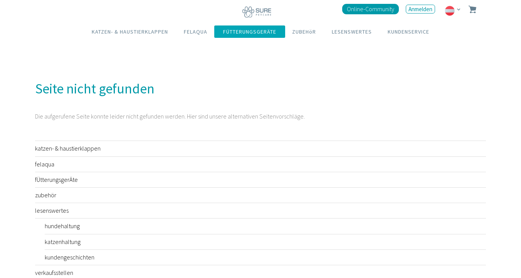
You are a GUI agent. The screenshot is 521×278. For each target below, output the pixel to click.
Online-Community (370, 9)
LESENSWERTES (352, 31)
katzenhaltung (63, 242)
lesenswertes (52, 210)
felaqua (44, 164)
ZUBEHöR (304, 31)
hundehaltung (62, 226)
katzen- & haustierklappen (68, 148)
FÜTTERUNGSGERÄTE (249, 31)
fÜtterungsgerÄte (56, 179)
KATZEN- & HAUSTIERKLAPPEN (130, 31)
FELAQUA (195, 31)
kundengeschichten (69, 257)
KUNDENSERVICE (408, 31)
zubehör (45, 195)
